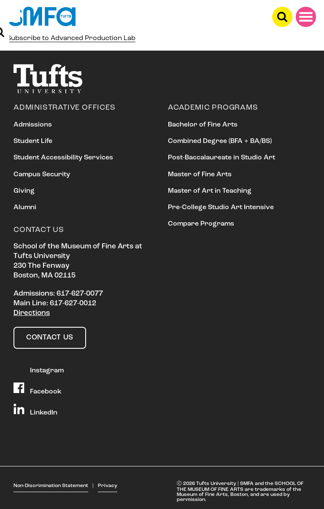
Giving (24, 191)
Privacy (107, 485)
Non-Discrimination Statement (51, 485)
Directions (32, 313)
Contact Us (49, 337)
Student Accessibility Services (63, 157)
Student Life (33, 141)
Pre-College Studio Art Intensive (221, 207)
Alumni (25, 207)
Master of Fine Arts (200, 174)
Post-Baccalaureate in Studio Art (221, 157)
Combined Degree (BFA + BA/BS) (220, 141)
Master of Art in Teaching (209, 191)
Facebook (38, 388)
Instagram (39, 367)
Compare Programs (201, 224)
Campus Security (42, 174)
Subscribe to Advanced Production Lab (71, 38)
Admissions (33, 124)
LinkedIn (35, 410)
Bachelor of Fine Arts (203, 124)
